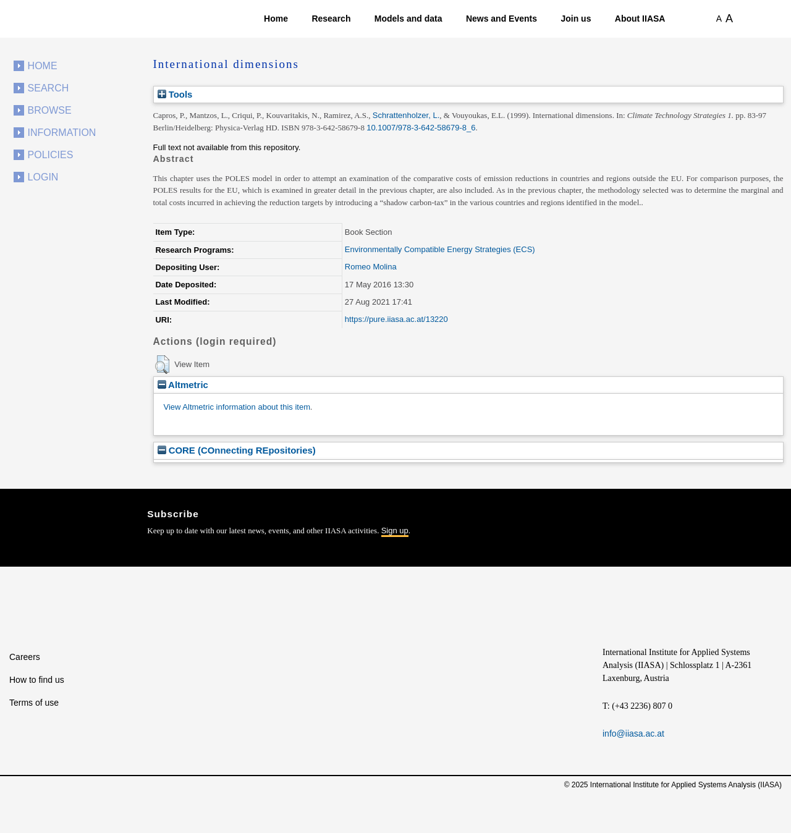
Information (62, 132)
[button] (162, 364)
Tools (175, 94)
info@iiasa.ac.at (633, 733)
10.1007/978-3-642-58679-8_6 (420, 127)
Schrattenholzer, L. (406, 115)
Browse (50, 110)
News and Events (501, 18)
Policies (51, 155)
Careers (24, 657)
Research (330, 18)
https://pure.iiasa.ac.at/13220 (396, 319)
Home (276, 18)
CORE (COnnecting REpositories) (237, 450)
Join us (575, 18)
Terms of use (34, 703)
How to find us (36, 680)
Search (48, 88)
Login (43, 177)
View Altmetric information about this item (237, 407)
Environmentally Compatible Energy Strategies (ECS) (440, 249)
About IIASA (640, 18)
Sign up (394, 530)
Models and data (408, 18)
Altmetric (183, 384)
